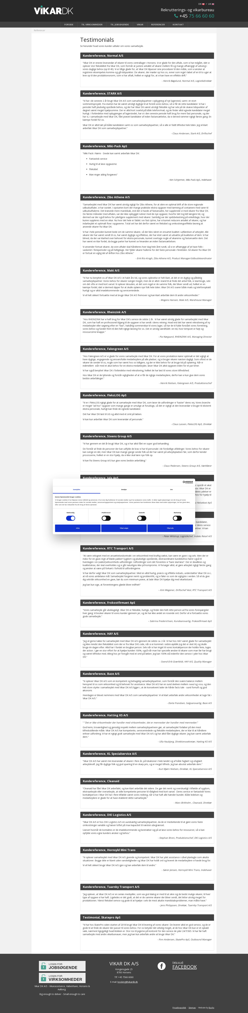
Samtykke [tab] (76, 489)
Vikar (140, 24)
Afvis (78, 528)
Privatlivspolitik (179, 1007)
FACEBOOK (184, 966)
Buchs (211, 1007)
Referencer (158, 24)
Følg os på (177, 962)
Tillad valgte (124, 528)
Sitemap (192, 1007)
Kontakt (178, 24)
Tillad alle (170, 528)
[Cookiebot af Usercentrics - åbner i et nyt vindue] (179, 482)
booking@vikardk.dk (128, 981)
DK (201, 3)
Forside (68, 24)
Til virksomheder (91, 24)
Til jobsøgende (119, 24)
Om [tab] (171, 489)
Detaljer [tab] (124, 489)
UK (211, 3)
